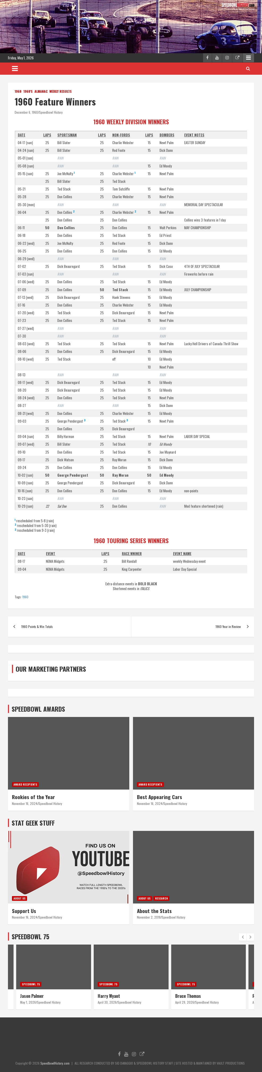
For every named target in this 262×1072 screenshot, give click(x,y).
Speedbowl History (51, 112)
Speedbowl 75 (31, 984)
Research (161, 898)
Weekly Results (60, 91)
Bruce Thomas (188, 996)
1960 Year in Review (228, 626)
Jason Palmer (32, 996)
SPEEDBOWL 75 (30, 936)
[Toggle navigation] (15, 69)
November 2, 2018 (149, 917)
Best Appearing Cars (159, 796)
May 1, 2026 (28, 1002)
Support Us (24, 910)
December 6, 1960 (26, 112)
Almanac (41, 91)
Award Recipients (25, 784)
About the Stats (154, 910)
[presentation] (242, 937)
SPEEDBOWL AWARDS (38, 709)
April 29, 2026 (184, 1002)
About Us (19, 898)
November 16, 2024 (24, 803)
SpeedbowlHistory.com (55, 1063)
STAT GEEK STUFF (33, 822)
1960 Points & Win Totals (37, 626)
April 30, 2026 (107, 1002)
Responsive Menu (248, 57)
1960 (18, 91)
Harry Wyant (109, 996)
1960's (28, 91)
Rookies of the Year (33, 796)
